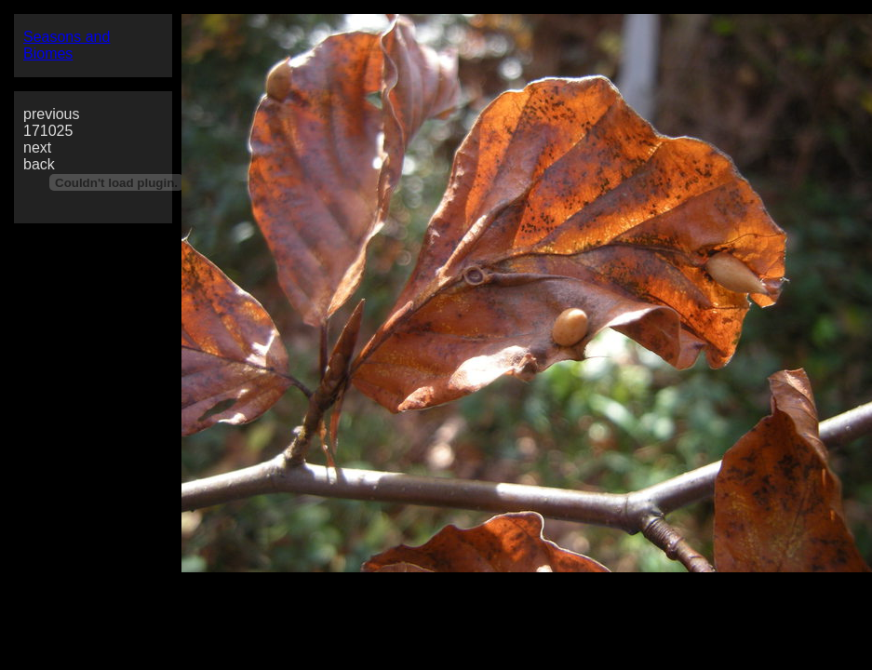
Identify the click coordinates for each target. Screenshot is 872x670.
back (39, 164)
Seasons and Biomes (66, 45)
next (37, 147)
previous (51, 114)
